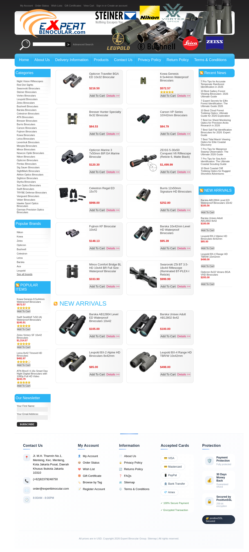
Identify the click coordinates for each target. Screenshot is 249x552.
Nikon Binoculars (26, 156)
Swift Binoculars (25, 189)
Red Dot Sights (25, 84)
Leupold (21, 270)
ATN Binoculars (25, 117)
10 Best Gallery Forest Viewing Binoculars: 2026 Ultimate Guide (214, 94)
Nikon (20, 232)
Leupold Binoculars (27, 99)
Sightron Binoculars (27, 178)
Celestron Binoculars (28, 113)
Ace (19, 266)
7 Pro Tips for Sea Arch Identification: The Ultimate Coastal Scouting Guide (215, 161)
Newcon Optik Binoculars (30, 153)
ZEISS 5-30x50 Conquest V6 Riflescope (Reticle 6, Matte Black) (175, 153)
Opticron (21, 245)
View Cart (88, 5)
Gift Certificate (89, 476)
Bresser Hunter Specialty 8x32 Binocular (105, 113)
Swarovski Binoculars (28, 88)
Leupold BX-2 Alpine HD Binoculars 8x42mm (104, 354)
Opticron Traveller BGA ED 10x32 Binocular (104, 75)
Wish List (86, 469)
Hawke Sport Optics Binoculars (27, 204)
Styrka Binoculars (26, 181)
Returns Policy (131, 469)
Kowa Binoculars (26, 135)
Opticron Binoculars (27, 160)
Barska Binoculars (27, 110)
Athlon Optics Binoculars (30, 174)
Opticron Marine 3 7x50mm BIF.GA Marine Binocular (104, 153)
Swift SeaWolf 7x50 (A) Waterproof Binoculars (29, 318)
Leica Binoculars (26, 138)
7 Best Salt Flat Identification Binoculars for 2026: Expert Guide (216, 132)
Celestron (22, 253)
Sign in (100, 5)
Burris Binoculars (26, 124)
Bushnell (21, 249)
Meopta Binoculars (27, 146)
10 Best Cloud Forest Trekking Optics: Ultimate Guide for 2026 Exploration (215, 113)
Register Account (91, 489)
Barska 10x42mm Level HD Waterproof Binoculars (175, 230)
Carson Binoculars (27, 128)
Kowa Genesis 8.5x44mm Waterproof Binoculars (31, 300)
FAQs (125, 476)
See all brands (25, 274)
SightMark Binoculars (28, 171)
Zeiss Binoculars (26, 102)
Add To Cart (23, 311)
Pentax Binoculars (27, 163)
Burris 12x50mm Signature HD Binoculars (176, 189)
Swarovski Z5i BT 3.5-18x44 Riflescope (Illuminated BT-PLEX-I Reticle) (174, 269)
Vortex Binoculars (26, 95)
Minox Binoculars (26, 149)
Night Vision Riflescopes (30, 81)
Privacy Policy (130, 462)
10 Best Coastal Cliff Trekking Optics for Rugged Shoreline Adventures (216, 171)
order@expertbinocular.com (51, 488)
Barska (21, 262)
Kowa (20, 236)
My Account (26, 5)
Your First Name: (26, 406)
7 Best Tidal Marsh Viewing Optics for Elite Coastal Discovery (215, 142)
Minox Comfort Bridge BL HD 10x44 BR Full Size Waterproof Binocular (105, 268)
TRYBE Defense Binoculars (32, 192)
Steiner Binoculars (27, 92)
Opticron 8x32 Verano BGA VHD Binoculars (215, 273)
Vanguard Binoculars (28, 196)
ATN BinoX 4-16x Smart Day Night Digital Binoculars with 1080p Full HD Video (32, 374)
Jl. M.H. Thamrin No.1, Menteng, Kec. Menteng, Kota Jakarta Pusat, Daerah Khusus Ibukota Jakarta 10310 (51, 464)
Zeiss (20, 240)
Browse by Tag (90, 482)
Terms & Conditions (134, 489)
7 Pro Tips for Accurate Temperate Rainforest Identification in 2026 (213, 84)
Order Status (42, 5)
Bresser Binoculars (27, 120)
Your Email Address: (28, 414)
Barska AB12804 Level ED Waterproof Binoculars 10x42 (103, 318)
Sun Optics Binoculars (29, 185)
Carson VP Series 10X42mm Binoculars (174, 113)
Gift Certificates (73, 5)
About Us (127, 456)
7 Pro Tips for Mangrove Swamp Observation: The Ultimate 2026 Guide (215, 152)
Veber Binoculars (26, 199)
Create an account (117, 5)
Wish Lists (56, 5)
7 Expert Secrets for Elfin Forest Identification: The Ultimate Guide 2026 (214, 103)
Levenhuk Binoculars (28, 142)
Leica (20, 257)
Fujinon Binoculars (27, 131)
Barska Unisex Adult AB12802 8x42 (173, 316)
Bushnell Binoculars (27, 106)
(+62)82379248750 (45, 479)
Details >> (112, 95)
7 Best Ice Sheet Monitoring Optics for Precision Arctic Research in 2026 (216, 123)
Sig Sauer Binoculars (28, 167)
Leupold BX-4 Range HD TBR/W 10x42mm (176, 354)
